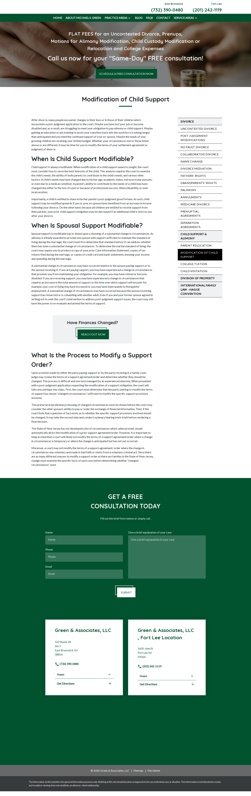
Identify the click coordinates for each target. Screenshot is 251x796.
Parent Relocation (196, 250)
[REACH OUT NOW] (93, 339)
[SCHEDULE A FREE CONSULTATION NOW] (126, 79)
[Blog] (138, 23)
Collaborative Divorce (200, 159)
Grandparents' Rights (199, 187)
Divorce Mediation (196, 173)
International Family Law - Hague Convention (198, 294)
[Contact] (163, 23)
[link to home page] (47, 9)
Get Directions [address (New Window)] (84, 688)
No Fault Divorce (195, 151)
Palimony (188, 194)
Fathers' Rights (193, 180)
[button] (129, 22)
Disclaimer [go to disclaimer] (153, 775)
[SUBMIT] (126, 597)
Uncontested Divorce (199, 133)
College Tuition (194, 268)
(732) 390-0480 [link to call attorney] (67, 668)
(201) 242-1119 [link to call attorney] (149, 671)
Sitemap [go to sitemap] (138, 775)
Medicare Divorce (195, 209)
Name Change (192, 166)
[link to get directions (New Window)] (84, 654)
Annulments (191, 201)
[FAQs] (149, 23)
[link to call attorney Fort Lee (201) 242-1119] (207, 9)
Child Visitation (194, 275)
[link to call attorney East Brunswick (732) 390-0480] (167, 9)
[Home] (57, 23)
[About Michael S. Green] (83, 23)
